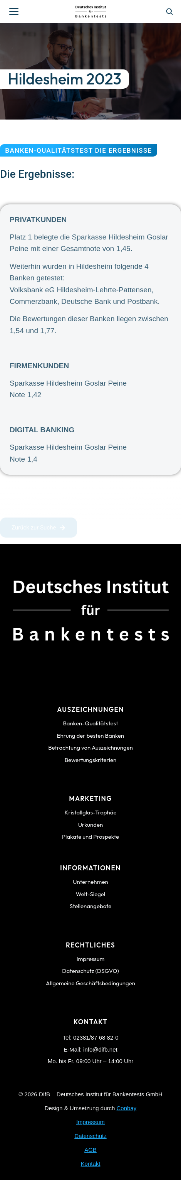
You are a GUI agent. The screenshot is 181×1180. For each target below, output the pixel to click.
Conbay (127, 1108)
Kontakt (91, 1163)
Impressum (90, 1122)
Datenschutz (90, 1136)
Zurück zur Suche (38, 529)
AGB (90, 1149)
